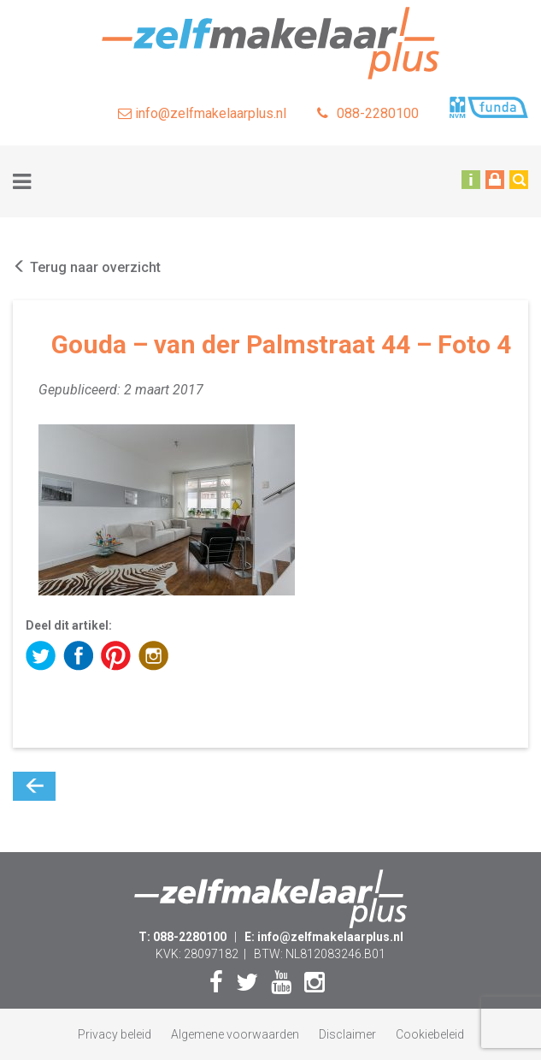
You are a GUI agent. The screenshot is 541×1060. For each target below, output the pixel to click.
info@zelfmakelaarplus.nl (202, 113)
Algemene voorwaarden (235, 1034)
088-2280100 (368, 113)
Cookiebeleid (430, 1034)
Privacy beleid (114, 1034)
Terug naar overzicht (87, 267)
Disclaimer (347, 1034)
